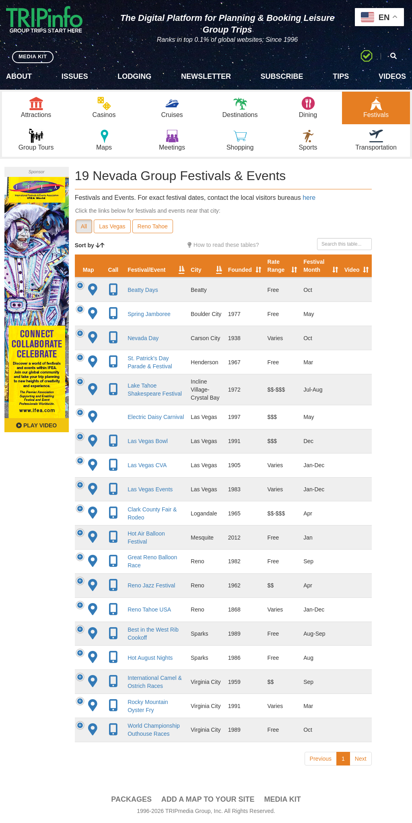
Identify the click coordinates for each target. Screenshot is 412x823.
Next (361, 758)
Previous (321, 758)
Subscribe (282, 76)
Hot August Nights (150, 658)
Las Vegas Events (150, 489)
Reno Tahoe (153, 226)
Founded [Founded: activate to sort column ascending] (240, 270)
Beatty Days (143, 290)
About (19, 76)
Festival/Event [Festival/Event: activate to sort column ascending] (146, 270)
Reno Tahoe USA (149, 609)
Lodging (134, 76)
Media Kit (282, 799)
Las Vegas (112, 226)
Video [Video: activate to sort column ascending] (352, 270)
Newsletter (206, 76)
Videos (392, 76)
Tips (341, 76)
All (84, 226)
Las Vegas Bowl (148, 441)
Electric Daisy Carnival (156, 417)
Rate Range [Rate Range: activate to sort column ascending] (276, 266)
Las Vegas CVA (147, 465)
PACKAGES (131, 799)
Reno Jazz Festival (151, 585)
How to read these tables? (223, 245)
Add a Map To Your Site (208, 799)
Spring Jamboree (149, 314)
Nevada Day (143, 338)
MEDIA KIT (33, 56)
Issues (75, 76)
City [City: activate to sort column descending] (196, 270)
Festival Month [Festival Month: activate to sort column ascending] (313, 266)
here (309, 197)
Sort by (90, 245)
